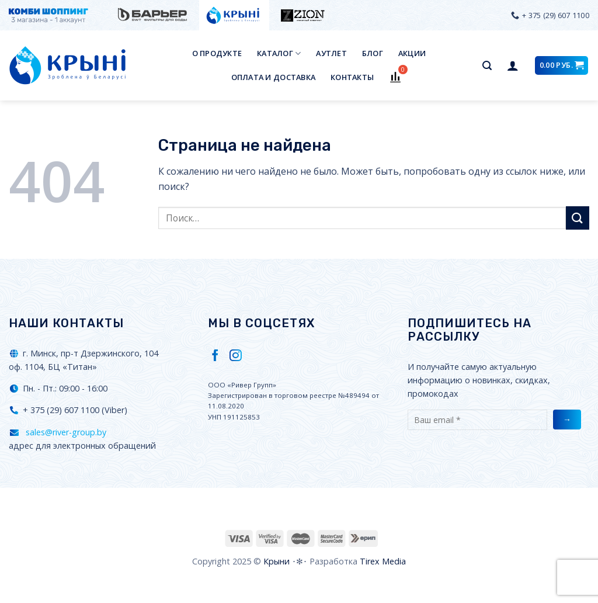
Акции (412, 53)
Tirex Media (383, 561)
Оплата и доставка (273, 77)
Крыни (276, 561)
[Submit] (577, 217)
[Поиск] (487, 65)
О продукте (217, 53)
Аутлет (331, 53)
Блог (372, 53)
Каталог (279, 53)
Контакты (352, 77)
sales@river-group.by (64, 432)
